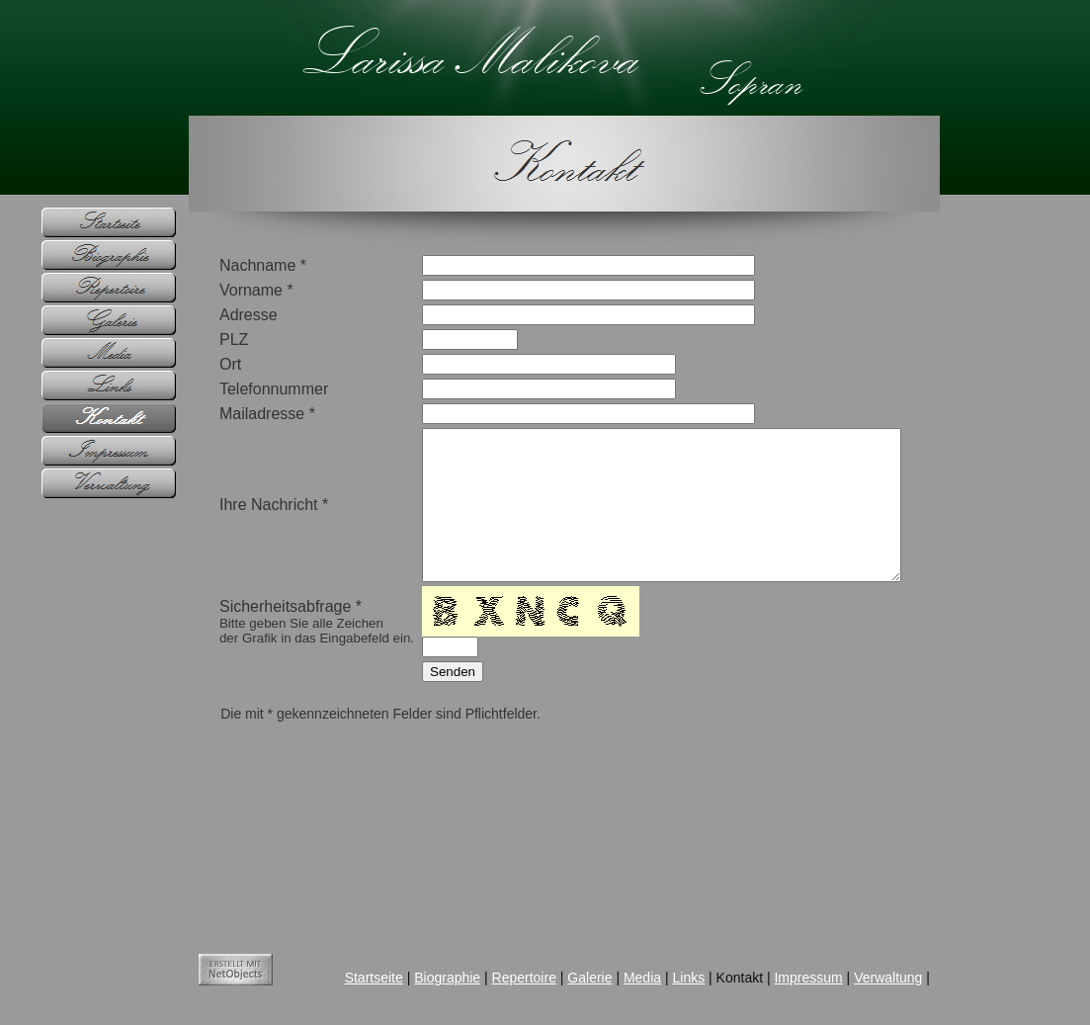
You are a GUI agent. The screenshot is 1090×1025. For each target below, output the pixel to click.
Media (613, 999)
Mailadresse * (239, 413)
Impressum (780, 999)
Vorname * (228, 290)
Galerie (561, 999)
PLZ (205, 339)
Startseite (345, 999)
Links (660, 999)
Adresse (220, 314)
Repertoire (495, 999)
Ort (201, 364)
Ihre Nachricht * (245, 519)
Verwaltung (859, 999)
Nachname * (234, 265)
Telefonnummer (245, 389)
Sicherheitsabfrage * (288, 651)
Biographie (418, 999)
